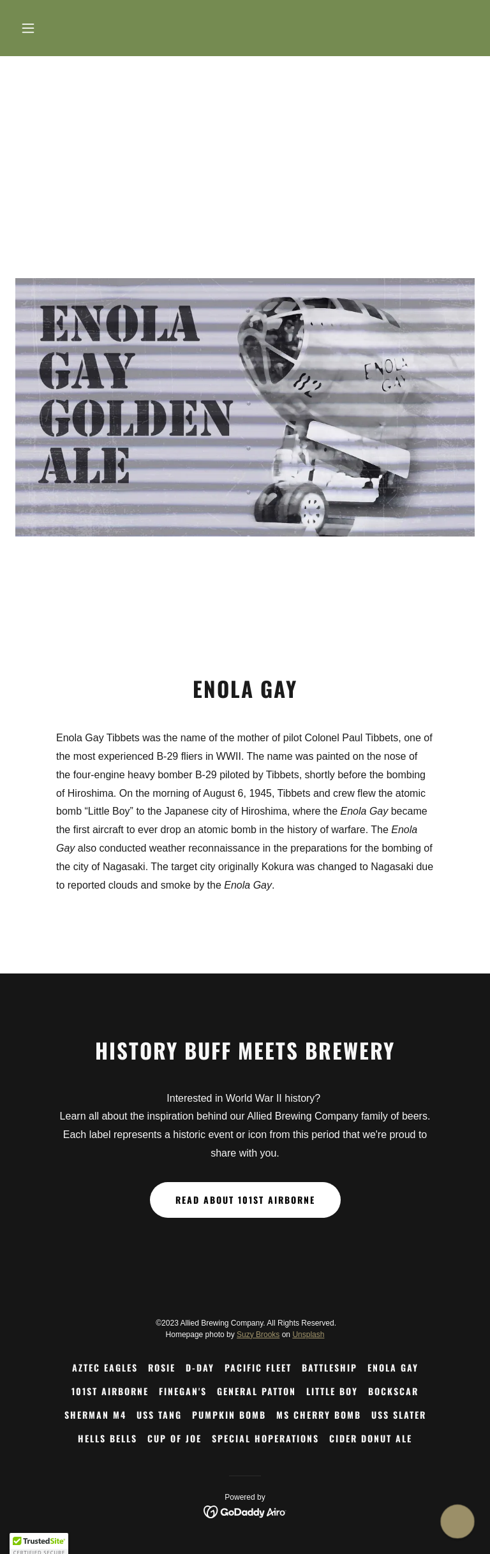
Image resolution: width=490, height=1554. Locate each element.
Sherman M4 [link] (95, 1414)
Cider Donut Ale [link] (370, 1438)
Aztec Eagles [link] (105, 1367)
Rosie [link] (161, 1367)
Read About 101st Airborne (245, 1199)
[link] (245, 1511)
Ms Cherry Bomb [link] (318, 1414)
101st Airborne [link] (110, 1391)
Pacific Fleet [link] (258, 1367)
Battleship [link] (329, 1367)
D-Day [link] (200, 1367)
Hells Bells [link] (107, 1438)
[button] (49, 28)
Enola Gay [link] (393, 1367)
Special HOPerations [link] (265, 1438)
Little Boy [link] (332, 1391)
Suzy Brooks (258, 1334)
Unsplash (308, 1334)
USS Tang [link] (159, 1414)
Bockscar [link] (393, 1391)
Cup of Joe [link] (174, 1438)
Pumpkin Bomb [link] (229, 1414)
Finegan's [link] (183, 1391)
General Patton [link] (256, 1391)
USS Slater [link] (398, 1414)
